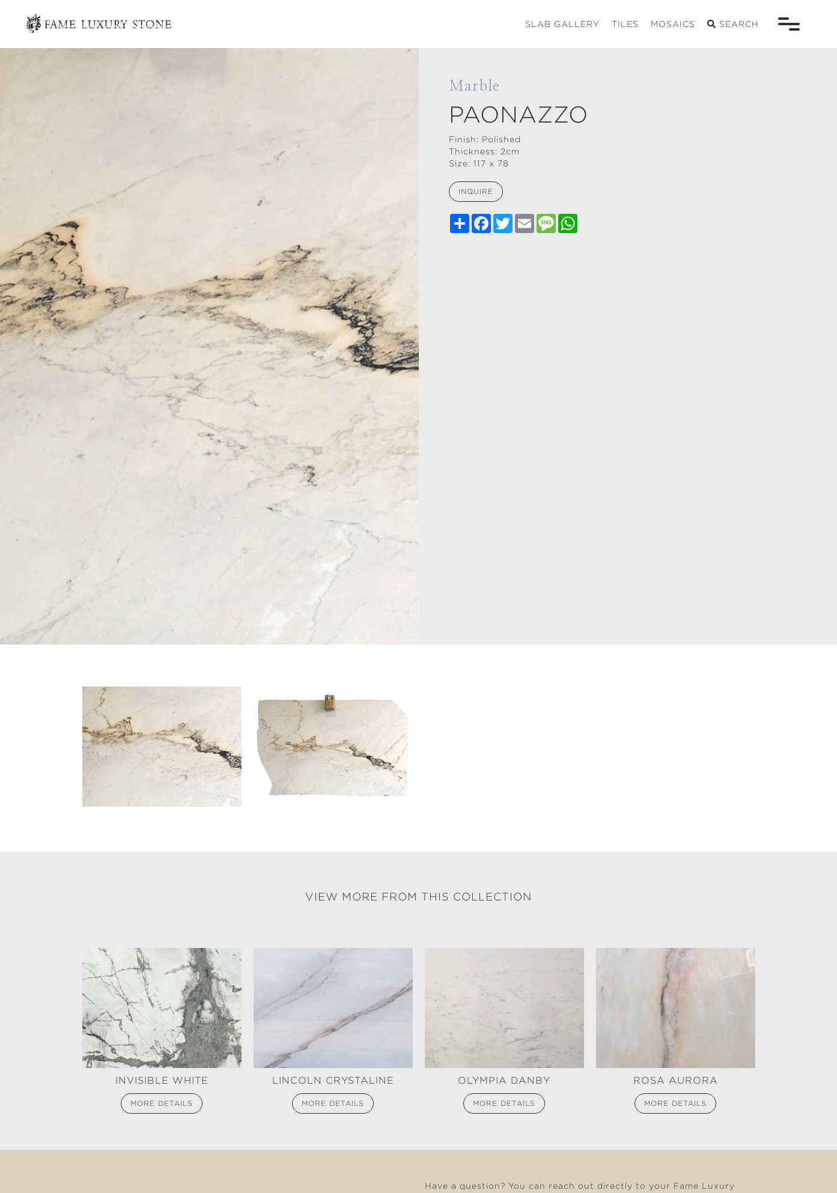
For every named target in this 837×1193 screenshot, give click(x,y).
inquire (475, 191)
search (733, 23)
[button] (789, 24)
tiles (625, 23)
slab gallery (562, 23)
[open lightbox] (162, 747)
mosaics (673, 23)
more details (161, 1103)
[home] (99, 17)
